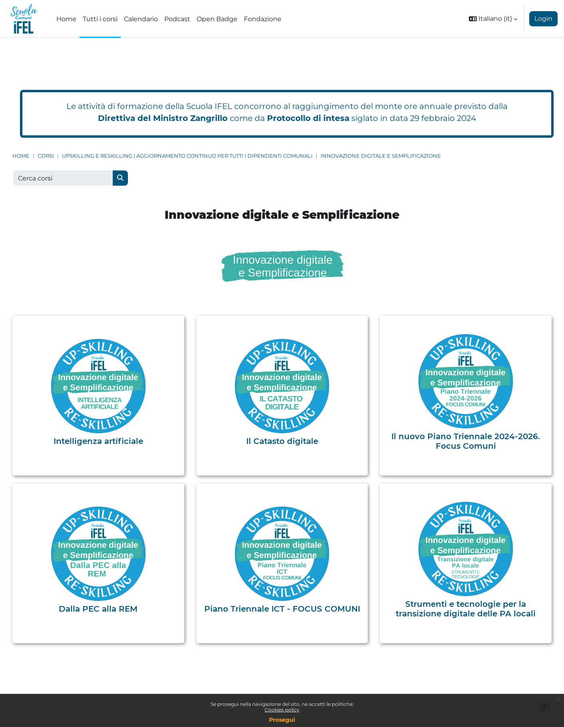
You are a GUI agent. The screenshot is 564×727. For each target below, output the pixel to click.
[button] (493, 19)
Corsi (46, 156)
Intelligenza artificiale (98, 441)
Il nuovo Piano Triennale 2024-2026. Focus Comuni (465, 441)
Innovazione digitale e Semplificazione (381, 156)
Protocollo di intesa (308, 118)
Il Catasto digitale (282, 441)
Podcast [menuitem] (177, 19)
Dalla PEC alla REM (98, 609)
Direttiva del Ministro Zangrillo (162, 118)
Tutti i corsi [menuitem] (100, 19)
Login (543, 18)
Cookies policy (282, 710)
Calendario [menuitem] (141, 19)
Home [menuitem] (66, 19)
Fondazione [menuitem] (262, 19)
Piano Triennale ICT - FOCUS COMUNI (282, 609)
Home (21, 156)
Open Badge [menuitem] (217, 19)
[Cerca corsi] (63, 178)
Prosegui (282, 719)
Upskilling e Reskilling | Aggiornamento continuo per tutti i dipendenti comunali (187, 156)
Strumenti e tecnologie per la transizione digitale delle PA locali (466, 608)
